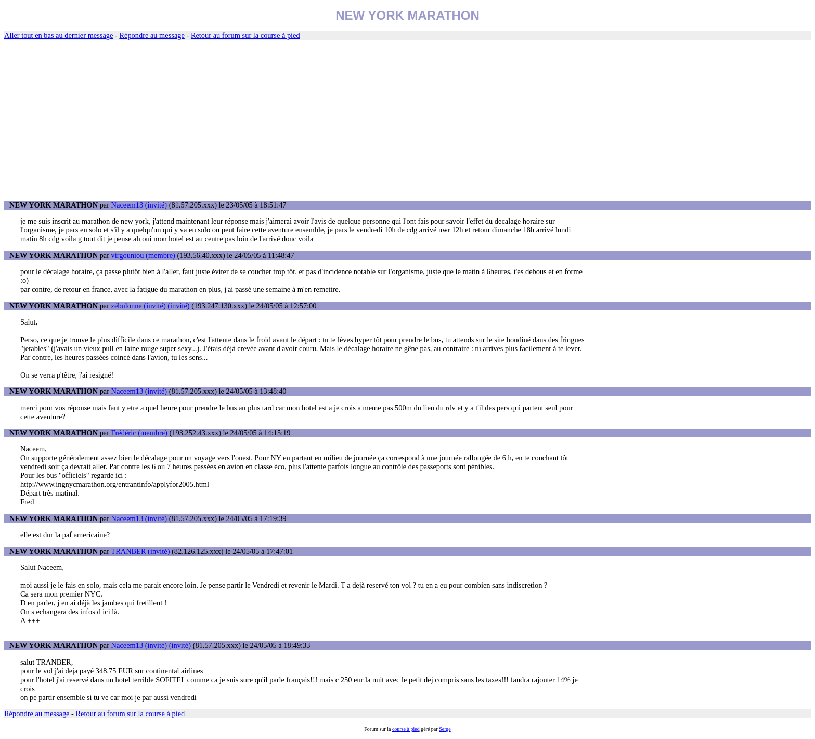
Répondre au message (151, 35)
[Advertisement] (408, 120)
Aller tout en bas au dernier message (58, 35)
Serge (445, 729)
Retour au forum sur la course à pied (245, 35)
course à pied (406, 729)
